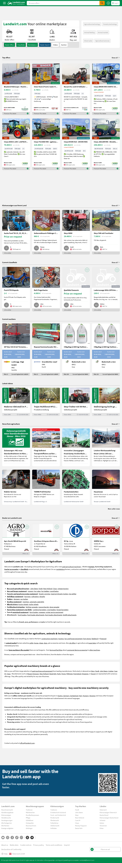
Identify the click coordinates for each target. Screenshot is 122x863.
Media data (14, 845)
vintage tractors (63, 588)
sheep (41, 643)
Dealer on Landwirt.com (12, 518)
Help (4, 853)
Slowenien (103, 825)
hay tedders (45, 591)
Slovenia (92, 696)
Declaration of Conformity (11, 849)
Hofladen (53, 828)
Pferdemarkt (54, 820)
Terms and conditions (54, 845)
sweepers (42, 612)
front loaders (22, 615)
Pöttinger (69, 674)
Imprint (67, 845)
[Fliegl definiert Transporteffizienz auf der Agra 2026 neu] (46, 447)
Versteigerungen (6, 820)
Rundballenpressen (32, 815)
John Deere (34, 588)
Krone (64, 674)
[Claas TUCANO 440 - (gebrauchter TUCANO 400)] (46, 144)
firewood (103, 638)
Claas (55, 588)
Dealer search (45, 45)
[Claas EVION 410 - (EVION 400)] (76, 144)
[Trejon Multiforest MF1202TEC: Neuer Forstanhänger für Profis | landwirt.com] (46, 402)
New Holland (47, 588)
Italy (80, 696)
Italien (102, 823)
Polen (102, 828)
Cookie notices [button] (25, 845)
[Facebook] (12, 837)
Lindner (110, 671)
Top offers (6, 58)
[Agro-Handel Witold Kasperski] (16, 539)
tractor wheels (23, 604)
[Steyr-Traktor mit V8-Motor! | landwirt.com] (76, 402)
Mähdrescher (30, 812)
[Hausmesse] (106, 487)
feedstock (95, 638)
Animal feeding (89, 32)
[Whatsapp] (21, 837)
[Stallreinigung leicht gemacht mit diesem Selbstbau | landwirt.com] (106, 402)
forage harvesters (62, 610)
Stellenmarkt (54, 825)
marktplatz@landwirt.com (86, 860)
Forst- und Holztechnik (58, 815)
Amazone (85, 674)
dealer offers (9, 45)
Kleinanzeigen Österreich (108, 812)
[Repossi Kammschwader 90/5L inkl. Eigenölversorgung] (46, 349)
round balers (54, 591)
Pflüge (28, 818)
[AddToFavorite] (27, 66)
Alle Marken (5, 825)
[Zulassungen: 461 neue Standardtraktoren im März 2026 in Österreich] (16, 447)
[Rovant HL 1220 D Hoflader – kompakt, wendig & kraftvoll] (76, 89)
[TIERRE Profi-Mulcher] (46, 487)
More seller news (114, 509)
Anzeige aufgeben (7, 828)
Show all (116, 58)
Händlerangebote (7, 812)
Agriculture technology (92, 24)
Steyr (92, 671)
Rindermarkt (54, 818)
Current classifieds (9, 262)
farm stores (87, 638)
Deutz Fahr (52, 674)
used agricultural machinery (71, 566)
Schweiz (102, 820)
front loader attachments (35, 615)
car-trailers (24, 599)
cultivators (35, 596)
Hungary (86, 696)
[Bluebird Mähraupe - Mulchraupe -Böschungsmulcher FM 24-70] (16, 89)
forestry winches (44, 594)
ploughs (42, 596)
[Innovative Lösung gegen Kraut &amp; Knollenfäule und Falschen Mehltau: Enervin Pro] (76, 447)
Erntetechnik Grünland (58, 812)
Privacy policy (38, 845)
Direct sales (88, 41)
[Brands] (32, 837)
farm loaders (34, 612)
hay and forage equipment (73, 638)
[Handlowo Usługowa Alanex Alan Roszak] (46, 539)
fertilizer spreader (32, 607)
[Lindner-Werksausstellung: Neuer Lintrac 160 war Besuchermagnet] (106, 447)
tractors (61, 638)
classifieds (21, 45)
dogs (45, 643)
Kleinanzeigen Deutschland (109, 818)
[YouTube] (3, 837)
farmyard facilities (56, 650)
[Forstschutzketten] (76, 487)
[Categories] (27, 837)
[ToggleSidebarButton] (4, 3)
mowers (30, 591)
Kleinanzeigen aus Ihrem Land (14, 205)
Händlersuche (6, 818)
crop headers (51, 610)
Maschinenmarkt (7, 810)
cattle (31, 643)
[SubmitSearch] (102, 3)
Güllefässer (29, 820)
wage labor (92, 643)
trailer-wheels (33, 604)
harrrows (27, 596)
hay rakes (37, 591)
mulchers (26, 602)
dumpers (17, 599)
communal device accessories (77, 650)
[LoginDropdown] (115, 3)
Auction (64, 45)
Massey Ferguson (33, 674)
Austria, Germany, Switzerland (68, 696)
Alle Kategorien (6, 823)
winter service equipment (54, 612)
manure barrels (43, 607)
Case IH (77, 820)
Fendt (41, 588)
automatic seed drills (37, 602)
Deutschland (104, 815)
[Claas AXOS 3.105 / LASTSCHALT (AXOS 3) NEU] (16, 144)
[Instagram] (7, 837)
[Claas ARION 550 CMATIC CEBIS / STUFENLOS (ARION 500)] (106, 89)
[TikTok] (16, 837)
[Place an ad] (108, 3)
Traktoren (29, 810)
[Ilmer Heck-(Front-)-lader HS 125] (46, 89)
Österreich (103, 810)
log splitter (72, 594)
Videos (55, 45)
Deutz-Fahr (78, 828)
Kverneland (77, 674)
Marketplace (32, 45)
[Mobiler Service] (16, 487)
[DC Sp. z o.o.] (76, 539)
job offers (72, 643)
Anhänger (29, 828)
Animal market (103, 32)
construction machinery (49, 638)
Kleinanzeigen (6, 815)
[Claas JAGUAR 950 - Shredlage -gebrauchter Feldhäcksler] (106, 144)
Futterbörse (54, 823)
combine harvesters (39, 610)
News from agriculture (11, 424)
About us (4, 845)
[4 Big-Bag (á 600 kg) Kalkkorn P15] (76, 349)
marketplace (60, 569)
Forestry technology (110, 24)
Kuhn (59, 674)
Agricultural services (102, 41)
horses (36, 643)
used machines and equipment (42, 671)
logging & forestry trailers (59, 594)
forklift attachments (69, 615)
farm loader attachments (53, 615)
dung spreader (54, 607)
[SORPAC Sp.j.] (106, 539)
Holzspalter (30, 823)
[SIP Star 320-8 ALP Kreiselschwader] (16, 349)
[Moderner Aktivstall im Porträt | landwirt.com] (16, 402)
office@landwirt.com (27, 743)
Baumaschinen (31, 825)
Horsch (93, 674)
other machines (94, 650)
